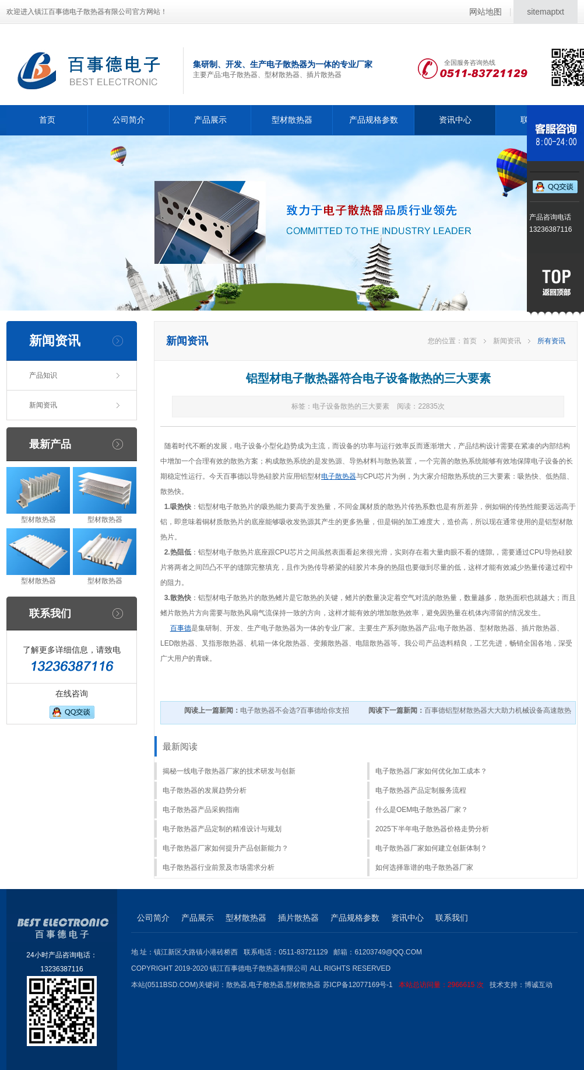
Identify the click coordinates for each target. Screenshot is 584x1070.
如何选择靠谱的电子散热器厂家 (424, 867)
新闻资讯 (43, 405)
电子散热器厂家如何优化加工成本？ (431, 771)
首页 (47, 119)
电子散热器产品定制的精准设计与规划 (222, 829)
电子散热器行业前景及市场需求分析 (219, 867)
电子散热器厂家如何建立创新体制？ (431, 848)
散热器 (236, 985)
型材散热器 (292, 119)
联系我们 (451, 917)
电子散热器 (338, 476)
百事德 (180, 628)
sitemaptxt (545, 11)
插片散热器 (298, 917)
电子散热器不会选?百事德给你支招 (266, 710)
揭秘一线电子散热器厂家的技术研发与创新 (229, 771)
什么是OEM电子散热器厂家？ (421, 810)
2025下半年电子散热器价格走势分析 (432, 829)
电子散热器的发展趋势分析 (205, 790)
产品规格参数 (373, 119)
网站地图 (485, 11)
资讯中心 (455, 119)
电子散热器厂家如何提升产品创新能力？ (226, 848)
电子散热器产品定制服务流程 (420, 790)
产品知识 (43, 375)
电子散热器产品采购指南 (201, 810)
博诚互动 (539, 985)
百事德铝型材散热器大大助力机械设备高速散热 (469, 710)
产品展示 (210, 119)
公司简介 (128, 119)
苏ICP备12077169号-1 (406, 985)
